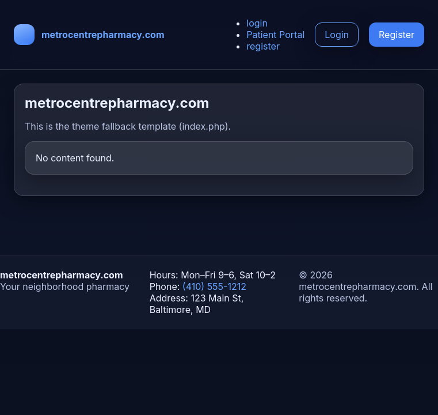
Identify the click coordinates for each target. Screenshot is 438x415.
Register (396, 34)
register (263, 46)
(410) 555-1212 (214, 286)
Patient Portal (275, 34)
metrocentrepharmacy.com (103, 34)
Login (337, 34)
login (257, 23)
